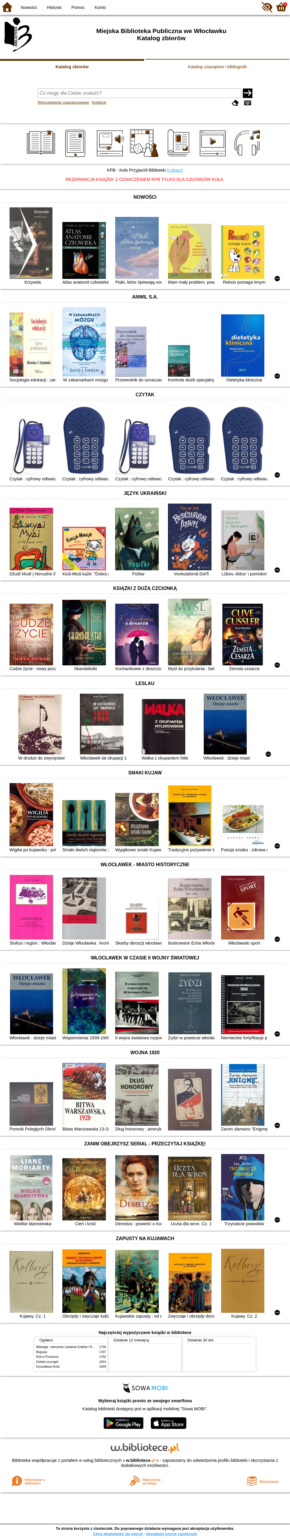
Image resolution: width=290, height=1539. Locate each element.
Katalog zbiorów (72, 66)
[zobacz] (175, 170)
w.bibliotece (140, 1460)
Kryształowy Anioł (47, 1366)
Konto (100, 7)
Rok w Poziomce (47, 1356)
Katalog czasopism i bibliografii (217, 66)
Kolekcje (99, 102)
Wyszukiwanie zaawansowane (63, 102)
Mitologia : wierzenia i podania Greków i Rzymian (69, 1347)
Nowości (29, 7)
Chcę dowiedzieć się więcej (118, 1534)
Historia (54, 7)
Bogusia (41, 1352)
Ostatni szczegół (47, 1361)
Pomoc (78, 7)
